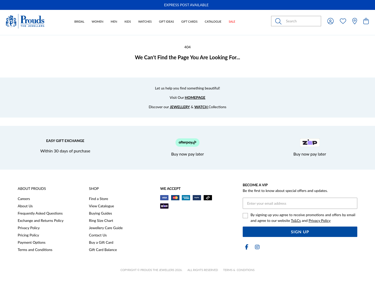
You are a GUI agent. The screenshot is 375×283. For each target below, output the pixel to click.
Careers (24, 198)
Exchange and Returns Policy (41, 220)
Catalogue (213, 21)
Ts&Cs (296, 220)
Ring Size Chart (101, 220)
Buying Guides (100, 213)
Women (97, 21)
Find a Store (98, 198)
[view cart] (366, 21)
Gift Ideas (166, 21)
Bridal (79, 21)
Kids (127, 21)
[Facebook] (247, 247)
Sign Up (300, 231)
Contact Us (98, 235)
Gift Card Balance (103, 249)
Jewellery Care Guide (106, 228)
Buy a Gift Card (101, 242)
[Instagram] (256, 247)
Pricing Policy (28, 235)
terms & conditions (239, 270)
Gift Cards (189, 21)
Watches (145, 21)
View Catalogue (101, 206)
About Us (25, 206)
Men (114, 21)
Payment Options (32, 242)
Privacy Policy (29, 228)
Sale (232, 21)
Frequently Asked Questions (40, 213)
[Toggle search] (279, 21)
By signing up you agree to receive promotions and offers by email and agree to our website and (303, 218)
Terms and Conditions (35, 249)
